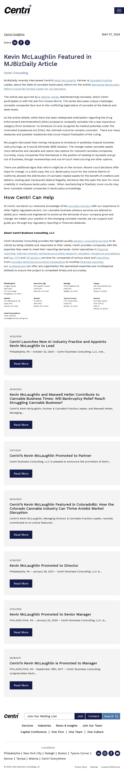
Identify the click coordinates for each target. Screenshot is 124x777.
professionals (17, 266)
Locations (48, 747)
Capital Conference (34, 732)
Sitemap (94, 767)
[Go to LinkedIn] (98, 753)
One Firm (58, 732)
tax (11, 257)
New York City (32, 753)
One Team (76, 732)
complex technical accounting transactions (38, 261)
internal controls (27, 253)
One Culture (95, 732)
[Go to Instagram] (105, 753)
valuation (83, 253)
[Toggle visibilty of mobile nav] (119, 10)
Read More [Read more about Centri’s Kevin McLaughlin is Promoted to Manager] (21, 685)
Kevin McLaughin (65, 80)
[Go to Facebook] (111, 753)
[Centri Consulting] (18, 10)
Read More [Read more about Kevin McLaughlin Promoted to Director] (21, 583)
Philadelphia (12, 753)
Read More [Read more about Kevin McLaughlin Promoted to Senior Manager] (21, 632)
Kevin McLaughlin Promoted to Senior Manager (50, 614)
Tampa (21, 758)
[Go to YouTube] (117, 753)
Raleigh (50, 753)
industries (102, 257)
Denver (8, 758)
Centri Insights (14, 34)
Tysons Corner (79, 753)
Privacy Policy (81, 767)
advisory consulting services (91, 240)
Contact (93, 716)
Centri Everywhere (54, 758)
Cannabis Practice (101, 80)
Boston (62, 753)
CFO (17, 257)
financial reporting (91, 261)
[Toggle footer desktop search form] (111, 716)
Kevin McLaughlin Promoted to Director (44, 565)
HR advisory (33, 257)
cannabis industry (79, 206)
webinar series (50, 96)
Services (27, 725)
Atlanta (33, 758)
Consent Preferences (110, 767)
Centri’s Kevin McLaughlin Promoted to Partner (50, 456)
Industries (44, 725)
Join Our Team (92, 725)
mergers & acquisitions (105, 253)
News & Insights (67, 725)
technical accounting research (58, 253)
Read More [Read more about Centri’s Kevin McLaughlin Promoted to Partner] (21, 473)
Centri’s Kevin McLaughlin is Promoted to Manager (53, 663)
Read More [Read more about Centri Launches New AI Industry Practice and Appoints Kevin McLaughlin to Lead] (21, 363)
